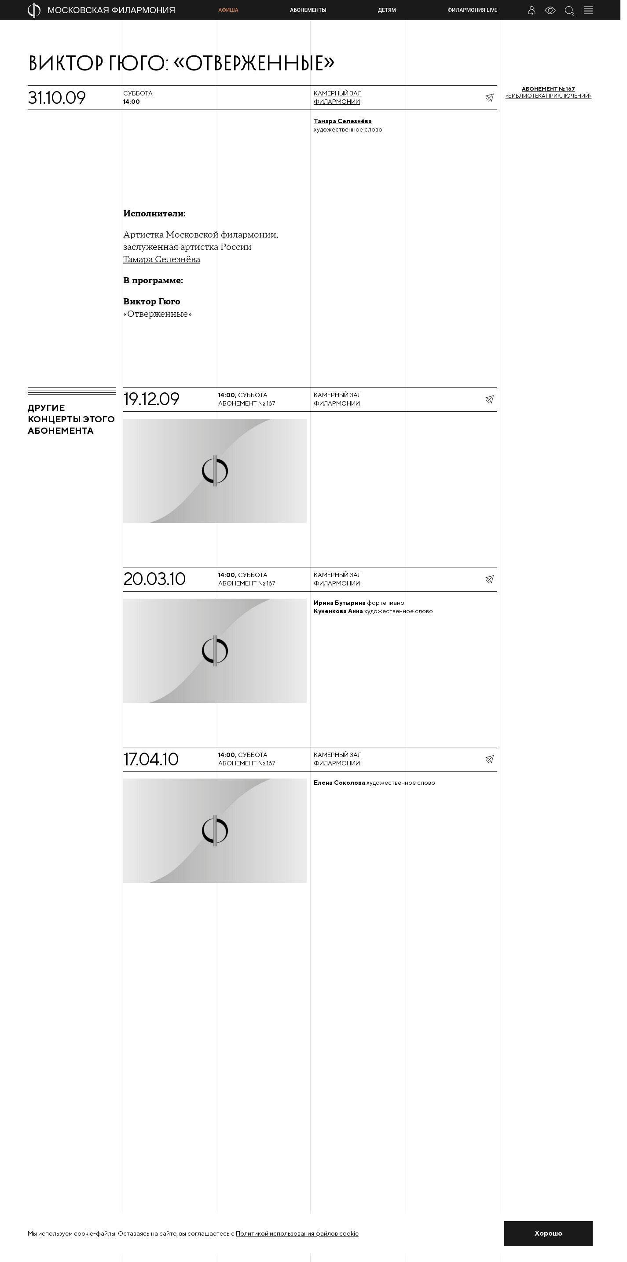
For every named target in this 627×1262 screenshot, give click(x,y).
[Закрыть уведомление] (548, 1233)
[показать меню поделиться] (489, 98)
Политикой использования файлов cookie (297, 1233)
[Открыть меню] (588, 10)
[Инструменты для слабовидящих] (550, 10)
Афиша (228, 10)
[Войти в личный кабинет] (531, 10)
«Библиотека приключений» (549, 92)
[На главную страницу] (119, 10)
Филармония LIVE (473, 10)
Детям (387, 10)
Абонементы (308, 10)
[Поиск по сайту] (569, 10)
